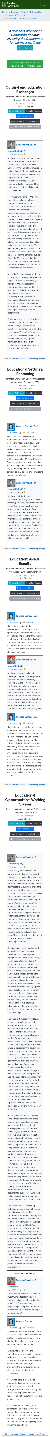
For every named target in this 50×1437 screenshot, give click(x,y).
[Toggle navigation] (44, 4)
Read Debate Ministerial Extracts (25, 121)
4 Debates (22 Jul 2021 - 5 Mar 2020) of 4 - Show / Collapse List (25, 64)
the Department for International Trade (26, 40)
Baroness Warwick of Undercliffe (26, 11)
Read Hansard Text (25, 116)
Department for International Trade (21, 18)
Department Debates (15, 15)
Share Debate (16, 111)
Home (5, 11)
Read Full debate (33, 111)
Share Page (25, 47)
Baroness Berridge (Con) (26, 426)
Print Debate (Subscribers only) (25, 126)
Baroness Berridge (23, 1321)
